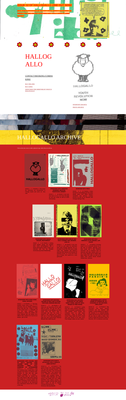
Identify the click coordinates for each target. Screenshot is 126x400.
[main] (47, 5)
